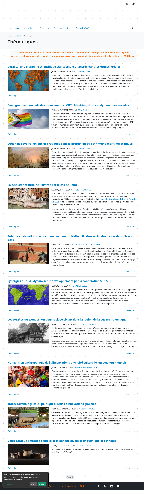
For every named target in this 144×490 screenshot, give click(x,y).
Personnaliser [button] (9, 484)
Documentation (62, 28)
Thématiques (13, 95)
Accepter (42, 484)
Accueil (10, 36)
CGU (82, 486)
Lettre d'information (67, 486)
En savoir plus (130, 95)
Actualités (29, 28)
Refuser (34, 484)
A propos (14, 28)
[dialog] (25, 480)
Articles (18, 36)
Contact (52, 486)
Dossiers (44, 28)
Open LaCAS (82, 28)
